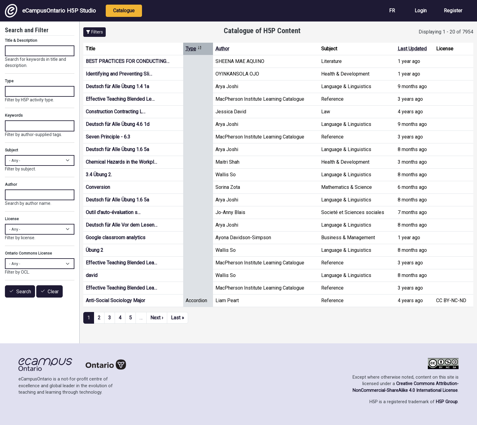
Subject (11, 150)
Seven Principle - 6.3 (108, 137)
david (91, 275)
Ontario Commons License (28, 253)
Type (194, 49)
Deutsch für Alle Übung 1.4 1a (117, 86)
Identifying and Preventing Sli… (119, 74)
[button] (94, 32)
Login (421, 11)
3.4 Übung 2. (99, 174)
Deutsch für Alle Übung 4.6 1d (117, 124)
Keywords (14, 115)
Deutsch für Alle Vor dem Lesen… (121, 225)
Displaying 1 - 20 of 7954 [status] (446, 32)
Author (222, 49)
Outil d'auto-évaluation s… (113, 212)
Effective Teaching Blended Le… (120, 99)
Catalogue (124, 11)
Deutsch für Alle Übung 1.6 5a (117, 149)
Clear (53, 291)
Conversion (98, 187)
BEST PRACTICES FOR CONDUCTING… (127, 61)
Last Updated (412, 49)
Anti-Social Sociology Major (115, 300)
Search (23, 291)
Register (453, 11)
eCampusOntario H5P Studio (50, 11)
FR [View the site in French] (392, 11)
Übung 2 (94, 250)
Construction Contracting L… (115, 112)
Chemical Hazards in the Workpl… (121, 162)
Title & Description (21, 40)
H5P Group (447, 401)
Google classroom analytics (115, 237)
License (12, 218)
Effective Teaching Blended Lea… (121, 263)
